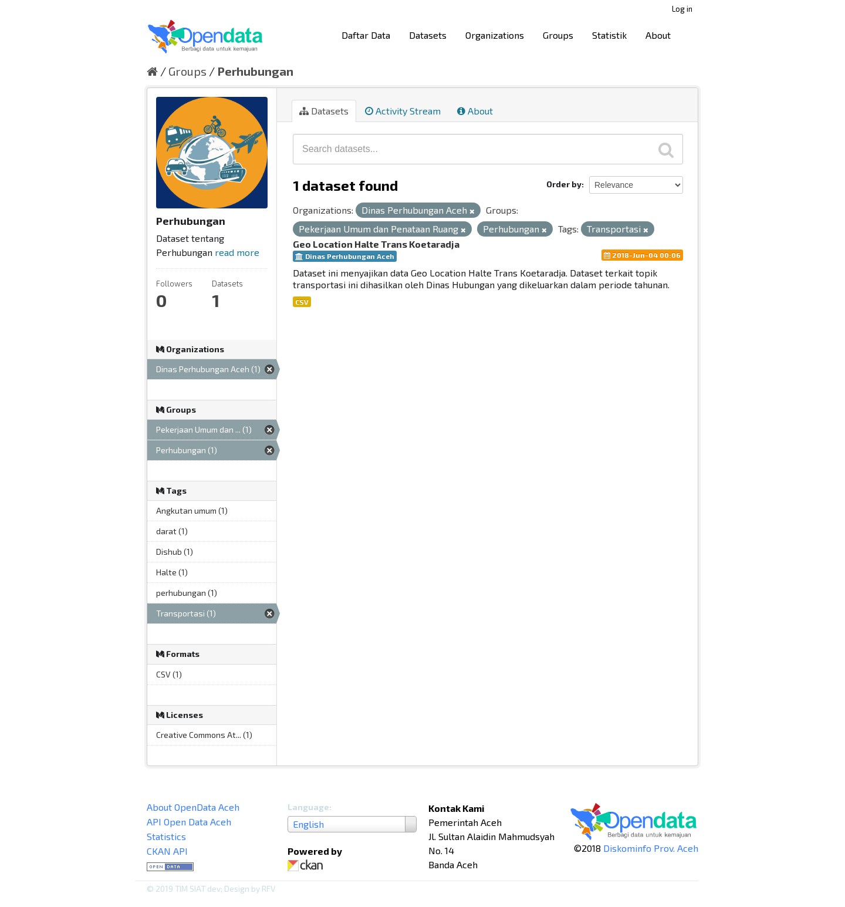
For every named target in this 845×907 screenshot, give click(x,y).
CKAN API (167, 851)
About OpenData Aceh (193, 806)
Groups (558, 35)
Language (308, 807)
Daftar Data (366, 35)
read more (237, 252)
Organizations (494, 35)
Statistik (609, 35)
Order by (564, 184)
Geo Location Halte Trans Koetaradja (376, 243)
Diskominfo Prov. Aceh (650, 848)
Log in (682, 9)
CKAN (307, 865)
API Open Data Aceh (189, 821)
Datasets (428, 35)
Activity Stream (403, 110)
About (658, 35)
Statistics (166, 836)
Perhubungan (255, 71)
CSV (302, 302)
